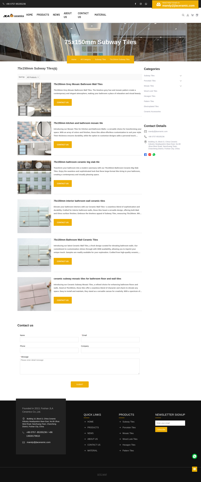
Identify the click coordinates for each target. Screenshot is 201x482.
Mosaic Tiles (149, 86)
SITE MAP (102, 474)
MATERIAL (110, 15)
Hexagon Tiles (149, 96)
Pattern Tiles (149, 101)
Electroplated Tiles (151, 106)
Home (72, 59)
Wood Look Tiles (150, 91)
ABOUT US (76, 15)
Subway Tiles (102, 59)
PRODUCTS (49, 15)
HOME (36, 15)
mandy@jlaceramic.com (158, 131)
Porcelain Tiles (150, 80)
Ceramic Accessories (152, 111)
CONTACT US (93, 15)
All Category (85, 59)
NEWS (62, 15)
